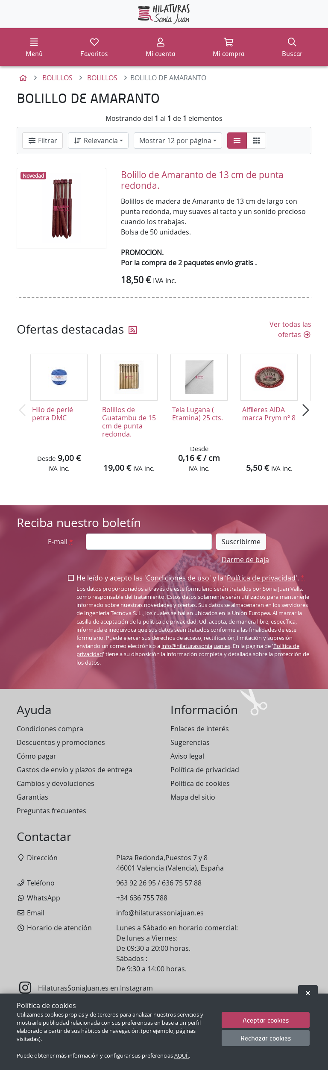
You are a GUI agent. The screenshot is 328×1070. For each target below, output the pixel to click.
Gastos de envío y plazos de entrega (74, 769)
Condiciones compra (50, 728)
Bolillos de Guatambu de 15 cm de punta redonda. (129, 422)
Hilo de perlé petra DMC (52, 413)
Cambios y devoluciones (55, 783)
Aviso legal (187, 756)
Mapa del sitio (192, 797)
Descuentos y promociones (61, 742)
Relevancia (95, 140)
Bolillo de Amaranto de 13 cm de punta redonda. (202, 180)
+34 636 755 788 (141, 898)
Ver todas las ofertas (290, 329)
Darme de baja (245, 559)
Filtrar (42, 140)
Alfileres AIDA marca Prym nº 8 (269, 413)
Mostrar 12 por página (175, 140)
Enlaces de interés (199, 728)
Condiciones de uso (177, 578)
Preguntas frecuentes (51, 810)
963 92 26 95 (136, 883)
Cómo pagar (36, 756)
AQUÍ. (181, 1055)
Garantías (32, 797)
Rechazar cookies (265, 1038)
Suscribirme (241, 541)
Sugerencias (190, 742)
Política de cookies (200, 783)
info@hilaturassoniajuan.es (195, 646)
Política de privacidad (261, 578)
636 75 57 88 (182, 883)
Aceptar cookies (266, 1020)
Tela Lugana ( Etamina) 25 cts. (197, 413)
